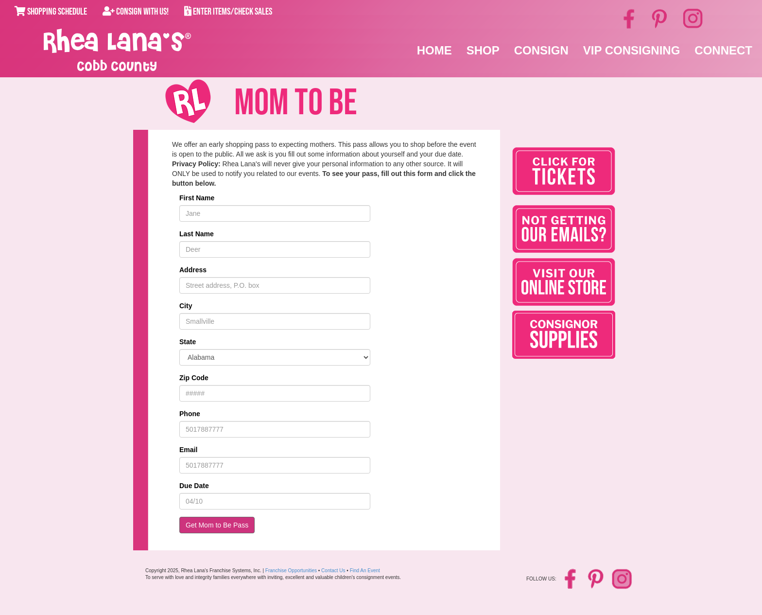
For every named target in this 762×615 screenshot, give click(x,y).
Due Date (194, 486)
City (185, 306)
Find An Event (365, 570)
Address (193, 270)
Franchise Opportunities (291, 570)
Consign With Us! (136, 12)
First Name (196, 198)
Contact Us (333, 570)
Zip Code (193, 378)
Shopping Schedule (51, 12)
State (187, 342)
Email (188, 450)
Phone (189, 414)
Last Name (196, 234)
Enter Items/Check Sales (228, 12)
